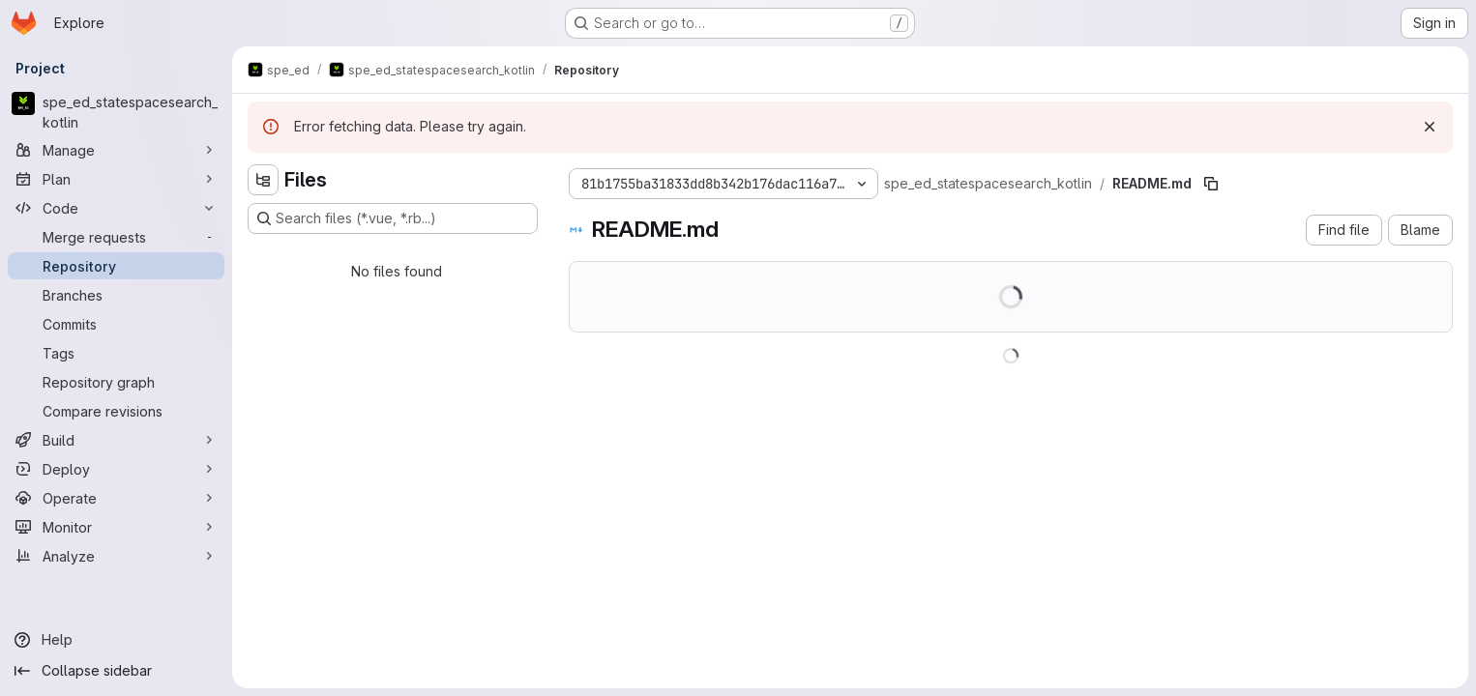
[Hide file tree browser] (263, 179)
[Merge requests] (116, 236)
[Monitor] (116, 526)
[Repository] (116, 265)
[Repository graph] (116, 381)
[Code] (116, 207)
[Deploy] (116, 468)
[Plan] (116, 178)
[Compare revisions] (116, 410)
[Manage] (116, 149)
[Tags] (116, 352)
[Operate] (116, 497)
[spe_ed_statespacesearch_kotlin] (116, 112)
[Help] (116, 639)
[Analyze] (116, 555)
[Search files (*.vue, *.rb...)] (393, 218)
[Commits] (116, 323)
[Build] (116, 439)
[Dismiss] (1429, 126)
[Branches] (116, 294)
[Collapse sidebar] (116, 670)
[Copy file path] (1211, 183)
